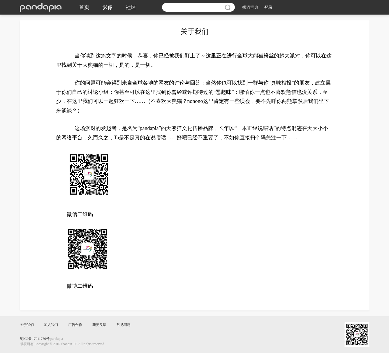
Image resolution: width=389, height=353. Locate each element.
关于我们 (27, 325)
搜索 (227, 7)
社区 (131, 7)
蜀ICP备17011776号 (35, 339)
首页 (84, 7)
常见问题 (124, 325)
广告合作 (75, 325)
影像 (107, 7)
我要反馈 (99, 325)
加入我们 (51, 325)
